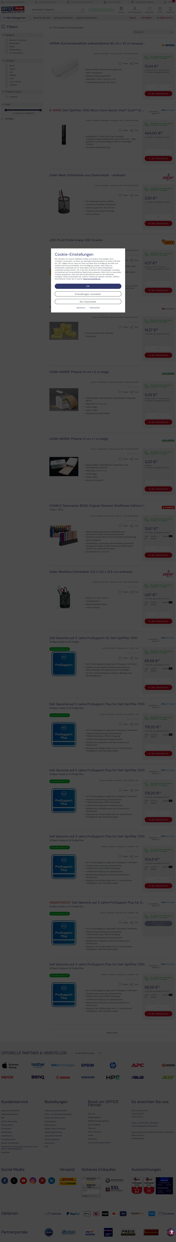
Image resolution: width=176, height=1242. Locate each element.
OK (88, 286)
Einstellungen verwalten (88, 294)
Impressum (80, 308)
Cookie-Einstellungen (74, 254)
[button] (172, 1232)
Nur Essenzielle (88, 301)
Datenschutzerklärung (91, 279)
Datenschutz (95, 308)
